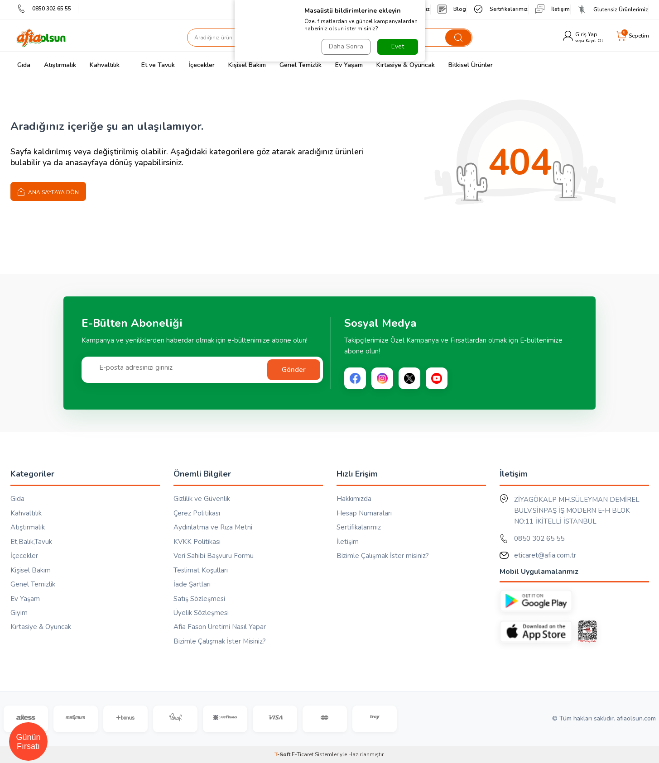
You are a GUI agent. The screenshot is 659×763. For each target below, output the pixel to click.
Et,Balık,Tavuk (31, 541)
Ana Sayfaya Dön (48, 191)
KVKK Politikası (197, 541)
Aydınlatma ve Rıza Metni (212, 527)
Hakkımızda (354, 498)
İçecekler (201, 65)
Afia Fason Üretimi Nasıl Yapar (219, 626)
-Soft (283, 754)
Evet (397, 46)
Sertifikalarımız (501, 9)
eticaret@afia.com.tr (545, 555)
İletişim (552, 9)
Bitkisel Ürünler (470, 65)
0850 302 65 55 (44, 9)
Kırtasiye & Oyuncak (405, 65)
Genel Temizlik (300, 65)
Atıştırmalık (60, 65)
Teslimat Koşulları (200, 570)
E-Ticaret (302, 754)
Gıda (23, 65)
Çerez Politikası (196, 513)
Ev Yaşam (349, 65)
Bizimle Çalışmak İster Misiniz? (219, 641)
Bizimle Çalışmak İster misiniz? (383, 555)
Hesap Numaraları (364, 513)
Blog (452, 9)
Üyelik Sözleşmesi (201, 612)
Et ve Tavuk (154, 65)
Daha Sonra (346, 46)
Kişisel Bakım (247, 65)
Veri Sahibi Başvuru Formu (213, 555)
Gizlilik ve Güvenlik (201, 498)
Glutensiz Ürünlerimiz (612, 9)
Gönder (294, 369)
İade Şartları (192, 584)
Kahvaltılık (105, 65)
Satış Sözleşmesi (199, 598)
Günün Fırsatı (28, 742)
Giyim (19, 612)
